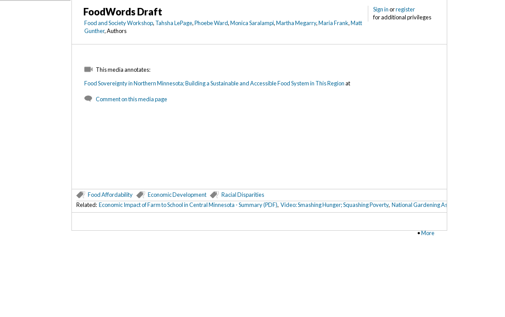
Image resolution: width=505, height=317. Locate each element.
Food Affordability (110, 194)
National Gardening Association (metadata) (445, 204)
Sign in (381, 9)
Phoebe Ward (211, 22)
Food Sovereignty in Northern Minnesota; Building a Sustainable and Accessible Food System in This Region (214, 83)
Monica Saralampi (252, 22)
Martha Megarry (296, 22)
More (427, 232)
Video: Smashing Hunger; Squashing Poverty (335, 204)
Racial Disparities (242, 194)
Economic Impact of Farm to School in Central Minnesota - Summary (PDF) (188, 204)
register (405, 9)
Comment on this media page (131, 99)
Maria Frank (333, 22)
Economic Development (177, 194)
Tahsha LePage (173, 22)
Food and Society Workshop (118, 22)
